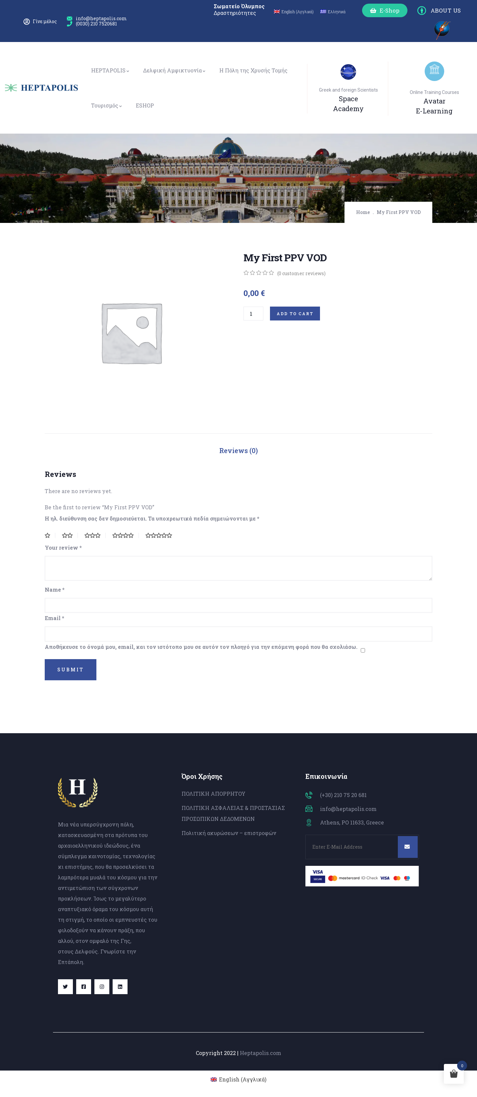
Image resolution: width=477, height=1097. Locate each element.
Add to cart (295, 313)
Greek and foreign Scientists (348, 90)
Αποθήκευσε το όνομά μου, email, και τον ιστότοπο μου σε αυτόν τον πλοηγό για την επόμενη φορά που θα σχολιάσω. (201, 647)
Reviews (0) (238, 450)
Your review (63, 547)
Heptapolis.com (260, 1052)
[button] (384, 10)
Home (363, 212)
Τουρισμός (107, 105)
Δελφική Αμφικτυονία (174, 70)
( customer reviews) (301, 273)
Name (55, 589)
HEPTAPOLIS (110, 70)
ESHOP (145, 105)
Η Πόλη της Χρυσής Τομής (253, 70)
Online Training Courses (434, 92)
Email (54, 618)
